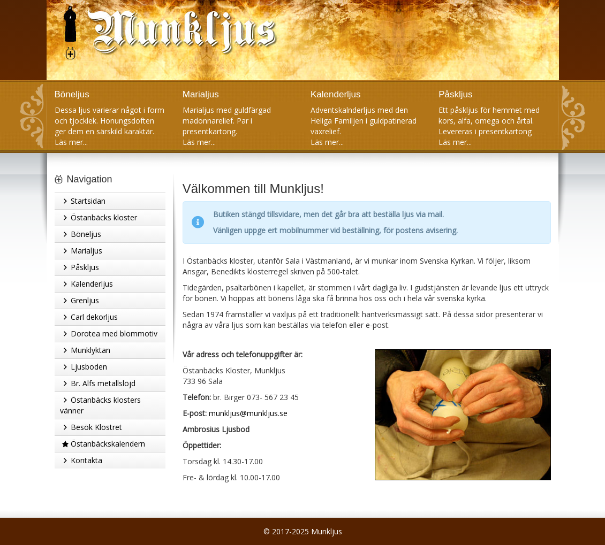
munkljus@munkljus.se (248, 413)
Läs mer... (71, 142)
